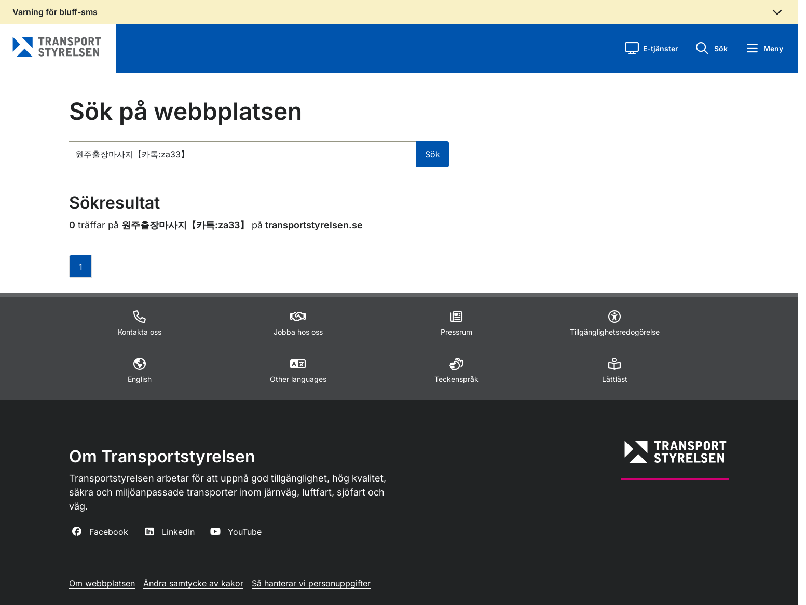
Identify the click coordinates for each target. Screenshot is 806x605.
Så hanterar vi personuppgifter (311, 583)
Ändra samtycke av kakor (193, 583)
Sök (432, 154)
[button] (651, 48)
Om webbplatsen (102, 583)
